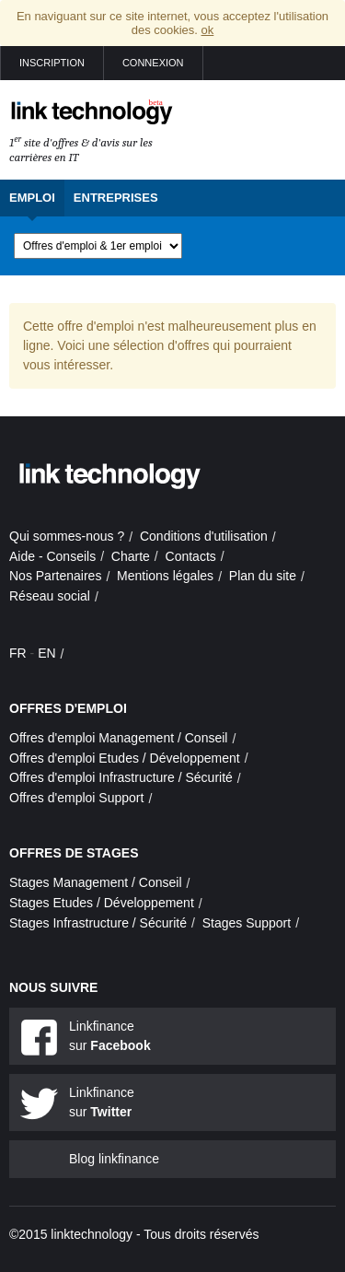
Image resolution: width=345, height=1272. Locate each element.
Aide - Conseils (52, 556)
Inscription (52, 62)
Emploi (32, 197)
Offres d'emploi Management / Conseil (118, 737)
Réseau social (49, 596)
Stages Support (247, 923)
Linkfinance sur (110, 1036)
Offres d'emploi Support (76, 797)
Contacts (191, 556)
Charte (130, 556)
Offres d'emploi (68, 708)
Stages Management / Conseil (95, 882)
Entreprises (116, 197)
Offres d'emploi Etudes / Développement (124, 758)
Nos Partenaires (55, 575)
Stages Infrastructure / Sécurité (98, 923)
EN (46, 653)
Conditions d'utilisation (204, 536)
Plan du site (262, 575)
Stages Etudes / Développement (101, 902)
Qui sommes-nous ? (66, 536)
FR (18, 653)
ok (207, 30)
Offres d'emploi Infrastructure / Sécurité (121, 777)
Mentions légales (165, 575)
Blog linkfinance (114, 1158)
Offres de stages (74, 853)
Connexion (153, 62)
